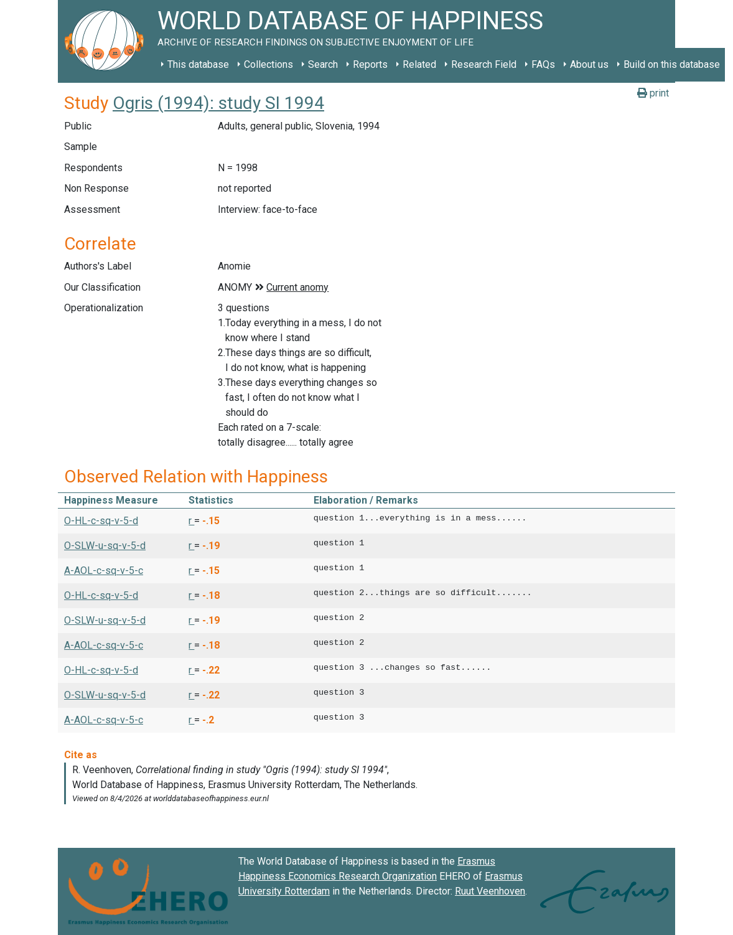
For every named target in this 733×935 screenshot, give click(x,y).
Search (323, 64)
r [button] (191, 521)
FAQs (543, 64)
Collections (268, 64)
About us (589, 64)
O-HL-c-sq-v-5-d (101, 521)
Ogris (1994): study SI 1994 (218, 103)
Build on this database (671, 64)
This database (198, 64)
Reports (370, 64)
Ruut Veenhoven (490, 891)
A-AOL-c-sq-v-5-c (103, 570)
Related (419, 64)
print (653, 93)
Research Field (483, 64)
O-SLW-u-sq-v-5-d (105, 546)
